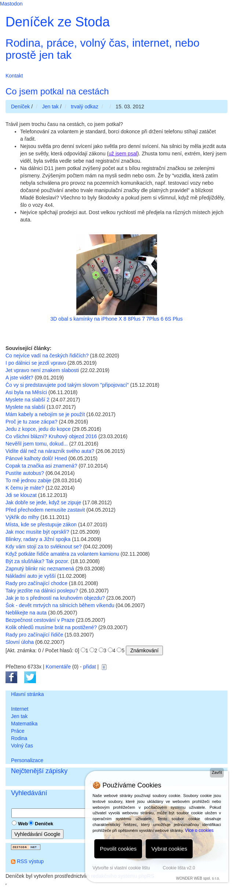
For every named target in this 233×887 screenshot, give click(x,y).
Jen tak (19, 716)
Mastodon (11, 4)
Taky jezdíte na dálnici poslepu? (42, 591)
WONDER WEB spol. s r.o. (198, 878)
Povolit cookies (118, 848)
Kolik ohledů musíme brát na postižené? (51, 627)
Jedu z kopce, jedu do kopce (38, 429)
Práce (18, 731)
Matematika (24, 723)
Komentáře (57, 667)
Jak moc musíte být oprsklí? (37, 532)
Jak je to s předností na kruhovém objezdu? (55, 598)
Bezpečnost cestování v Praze (40, 620)
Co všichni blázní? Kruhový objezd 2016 (51, 436)
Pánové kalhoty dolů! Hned (36, 458)
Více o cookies (199, 830)
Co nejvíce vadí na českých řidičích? (47, 355)
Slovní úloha (20, 642)
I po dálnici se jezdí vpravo (36, 363)
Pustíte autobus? (25, 473)
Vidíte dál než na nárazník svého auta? (50, 451)
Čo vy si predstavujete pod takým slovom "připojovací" (67, 385)
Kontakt (14, 76)
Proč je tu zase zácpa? (32, 422)
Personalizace (27, 760)
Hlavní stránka (27, 694)
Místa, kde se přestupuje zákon (41, 524)
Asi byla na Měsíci (26, 392)
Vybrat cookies (169, 848)
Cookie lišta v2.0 (179, 867)
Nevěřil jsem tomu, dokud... (37, 444)
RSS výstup (30, 861)
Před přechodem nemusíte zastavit (45, 510)
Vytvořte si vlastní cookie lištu (121, 867)
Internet (19, 709)
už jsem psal (123, 153)
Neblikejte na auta (26, 613)
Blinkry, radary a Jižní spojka (38, 539)
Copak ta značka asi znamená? (41, 466)
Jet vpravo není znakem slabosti (42, 370)
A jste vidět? (19, 378)
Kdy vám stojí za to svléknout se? (44, 546)
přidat (89, 667)
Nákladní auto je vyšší (31, 576)
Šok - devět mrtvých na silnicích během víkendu (60, 605)
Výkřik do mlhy (22, 517)
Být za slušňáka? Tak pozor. (37, 561)
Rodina (19, 738)
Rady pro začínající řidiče (34, 635)
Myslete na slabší (25, 407)
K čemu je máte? (25, 488)
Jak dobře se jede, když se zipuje (43, 502)
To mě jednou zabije (28, 480)
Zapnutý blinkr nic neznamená (40, 568)
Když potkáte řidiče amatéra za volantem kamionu (62, 554)
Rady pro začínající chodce (37, 583)
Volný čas (22, 746)
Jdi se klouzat (21, 495)
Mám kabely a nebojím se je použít (45, 414)
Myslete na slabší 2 (28, 400)
